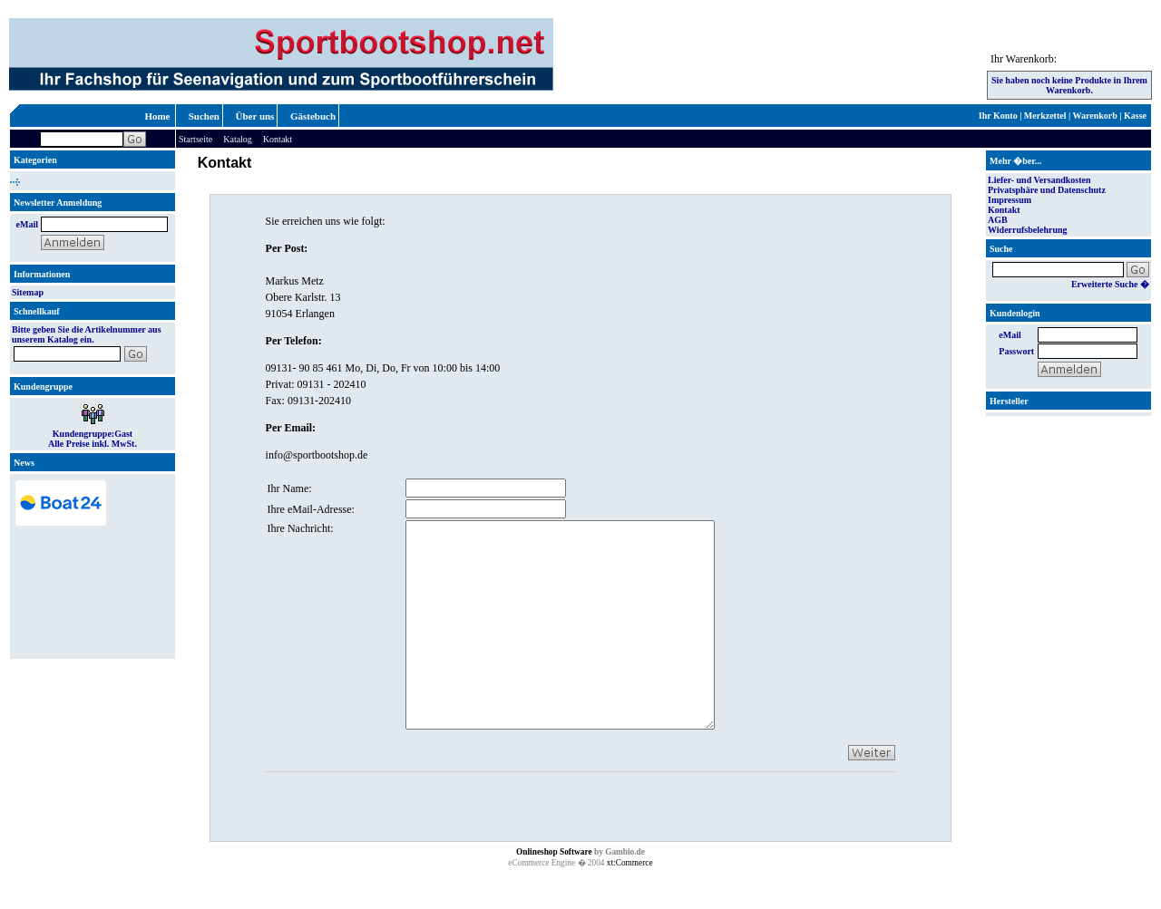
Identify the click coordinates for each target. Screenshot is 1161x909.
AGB (998, 220)
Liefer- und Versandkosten (1039, 180)
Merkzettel (1045, 116)
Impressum (1009, 200)
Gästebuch (313, 116)
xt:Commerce (630, 903)
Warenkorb (1095, 116)
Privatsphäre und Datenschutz (1047, 190)
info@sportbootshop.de (317, 455)
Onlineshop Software (554, 892)
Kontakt (277, 139)
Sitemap (28, 292)
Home (157, 116)
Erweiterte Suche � (1110, 284)
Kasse (1135, 116)
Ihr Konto (998, 116)
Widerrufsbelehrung (1028, 230)
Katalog (237, 139)
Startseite (195, 139)
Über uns (255, 116)
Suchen (204, 116)
